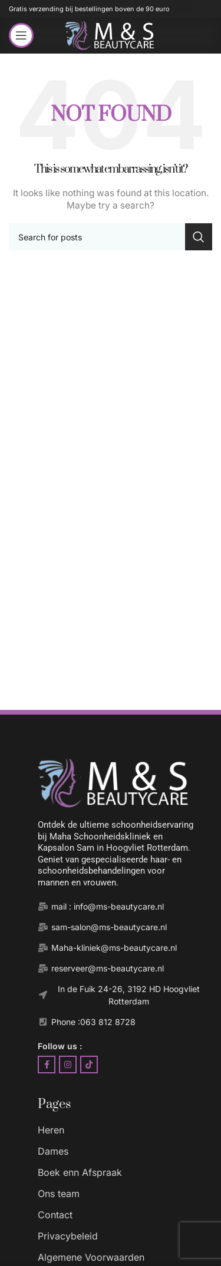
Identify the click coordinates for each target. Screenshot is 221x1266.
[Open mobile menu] (21, 35)
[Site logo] (110, 34)
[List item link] (122, 1130)
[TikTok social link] (89, 1064)
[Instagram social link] (68, 1064)
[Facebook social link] (46, 1064)
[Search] (110, 236)
